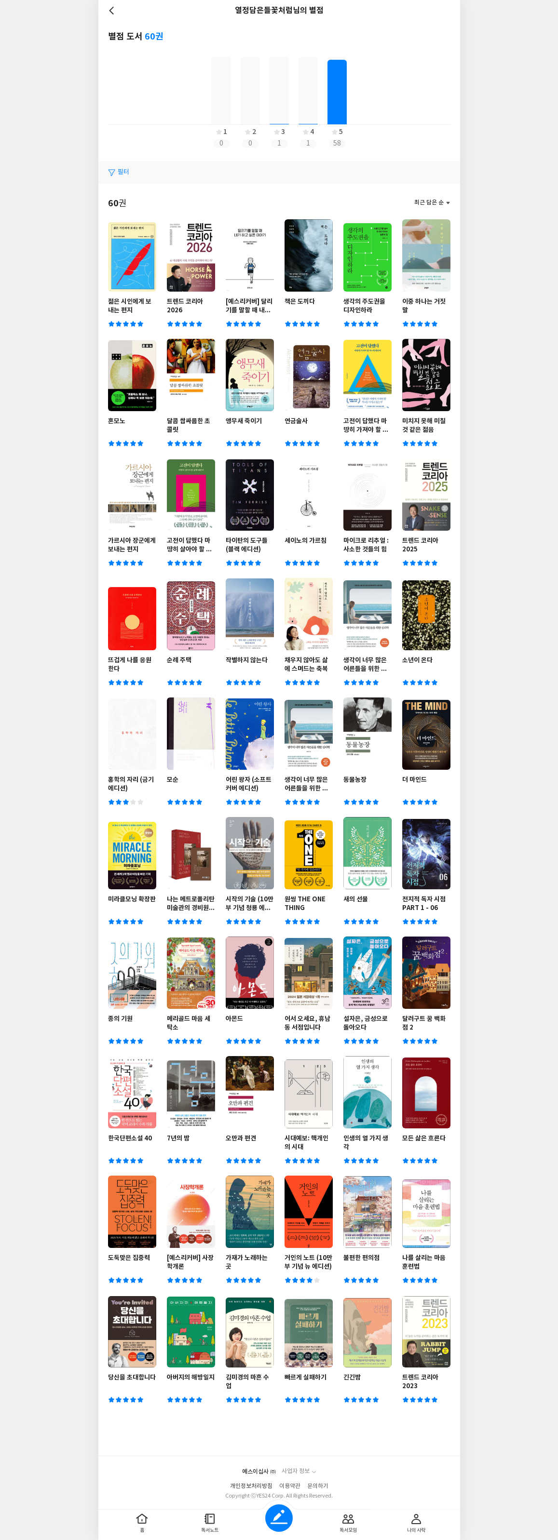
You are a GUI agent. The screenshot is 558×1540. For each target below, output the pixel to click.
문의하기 (317, 1486)
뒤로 (113, 10)
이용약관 (289, 1486)
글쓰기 (279, 1518)
